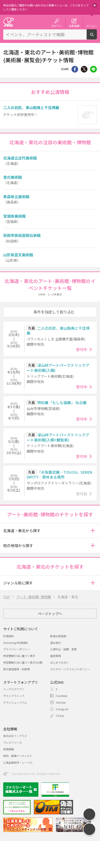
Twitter (84, 69)
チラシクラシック (14, 696)
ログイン (56, 25)
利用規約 (8, 636)
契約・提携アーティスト (17, 756)
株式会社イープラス (15, 736)
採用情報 (8, 749)
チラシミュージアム (15, 702)
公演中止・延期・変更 (63, 649)
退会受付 (55, 643)
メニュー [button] (91, 25)
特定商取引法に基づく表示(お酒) (23, 662)
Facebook (61, 696)
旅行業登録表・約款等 (16, 669)
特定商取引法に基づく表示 (19, 656)
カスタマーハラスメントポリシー (70, 669)
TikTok (60, 716)
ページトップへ (50, 613)
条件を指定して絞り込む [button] (54, 311)
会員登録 (74, 25)
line (93, 69)
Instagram (62, 709)
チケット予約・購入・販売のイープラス (8, 22)
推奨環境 (55, 656)
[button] (92, 530)
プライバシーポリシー (16, 649)
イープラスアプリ (13, 689)
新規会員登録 (58, 636)
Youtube (61, 702)
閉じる (95, 5)
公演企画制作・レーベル (18, 762)
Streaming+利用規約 (15, 643)
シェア (74, 69)
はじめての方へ (59, 662)
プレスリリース (12, 742)
